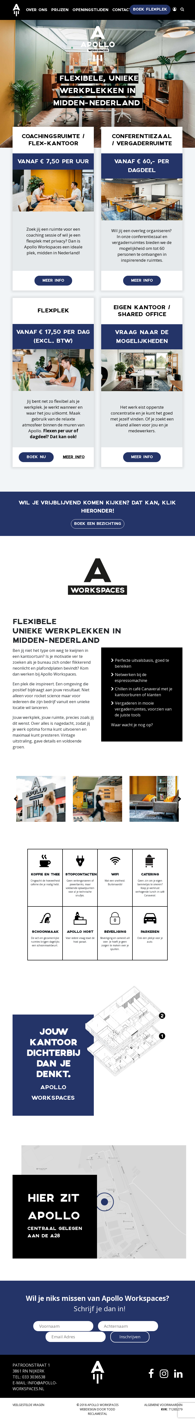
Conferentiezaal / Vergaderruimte (142, 140)
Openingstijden (90, 10)
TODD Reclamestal (101, 1411)
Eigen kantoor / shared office (142, 311)
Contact (122, 10)
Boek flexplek (150, 9)
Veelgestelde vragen (28, 1405)
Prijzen (59, 10)
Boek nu (36, 457)
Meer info (53, 280)
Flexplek (53, 310)
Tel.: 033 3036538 (29, 1377)
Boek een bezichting (97, 523)
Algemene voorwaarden (163, 1405)
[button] (15, 799)
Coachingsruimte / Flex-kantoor (53, 140)
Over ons (36, 10)
